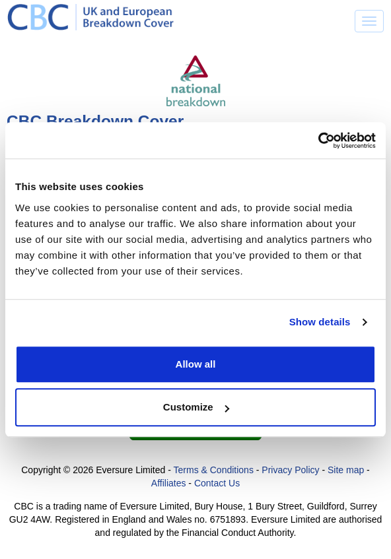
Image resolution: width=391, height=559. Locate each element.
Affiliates (168, 483)
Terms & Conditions (214, 470)
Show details (320, 321)
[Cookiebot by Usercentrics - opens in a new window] (318, 140)
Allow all (196, 364)
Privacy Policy (290, 470)
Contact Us (217, 483)
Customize (196, 406)
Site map (346, 470)
